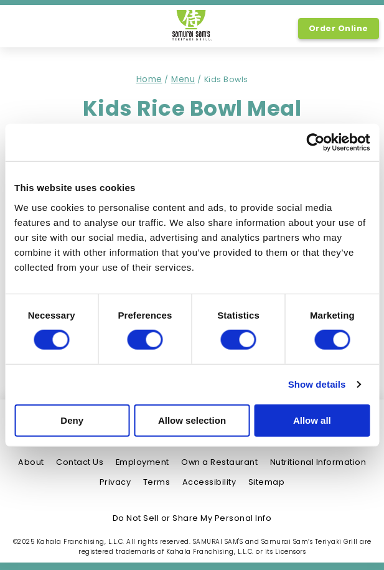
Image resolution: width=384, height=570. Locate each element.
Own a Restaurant (219, 462)
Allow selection (192, 420)
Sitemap (266, 482)
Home (149, 79)
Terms (157, 482)
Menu (183, 79)
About (31, 462)
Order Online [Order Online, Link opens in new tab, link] (338, 28)
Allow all (312, 420)
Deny (71, 420)
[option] (23, 27)
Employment (142, 462)
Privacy (115, 482)
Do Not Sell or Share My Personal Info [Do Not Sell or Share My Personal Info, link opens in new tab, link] (192, 518)
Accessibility (209, 482)
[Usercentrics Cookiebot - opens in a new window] (315, 142)
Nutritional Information (318, 462)
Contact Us (79, 462)
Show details (317, 384)
